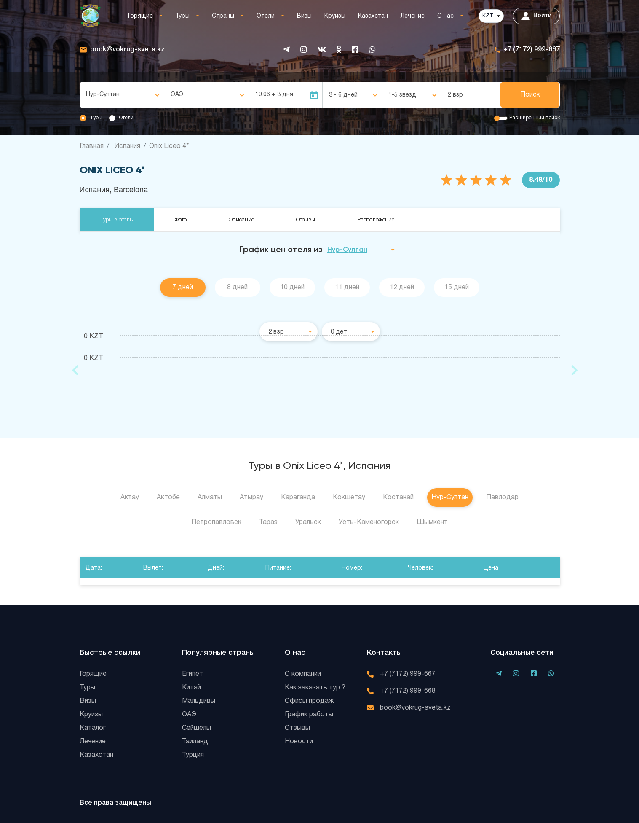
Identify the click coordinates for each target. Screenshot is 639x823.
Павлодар (502, 497)
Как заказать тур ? (315, 688)
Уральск (308, 522)
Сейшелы (196, 728)
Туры (182, 16)
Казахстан (373, 16)
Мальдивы (198, 701)
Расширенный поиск (534, 118)
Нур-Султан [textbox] (103, 94)
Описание (241, 220)
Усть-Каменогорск (369, 522)
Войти (536, 16)
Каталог (93, 728)
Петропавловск (216, 522)
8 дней (237, 287)
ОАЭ (189, 715)
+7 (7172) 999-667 (531, 50)
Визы (304, 16)
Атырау (251, 497)
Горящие (140, 16)
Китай (191, 688)
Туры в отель (117, 220)
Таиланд (195, 742)
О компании (303, 674)
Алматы (210, 497)
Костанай (398, 497)
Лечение (413, 16)
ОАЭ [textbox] (177, 94)
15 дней (456, 287)
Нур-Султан (449, 497)
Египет (192, 674)
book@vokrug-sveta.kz (127, 50)
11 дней (347, 287)
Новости (299, 742)
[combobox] (122, 95)
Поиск (530, 95)
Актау (129, 497)
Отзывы (305, 220)
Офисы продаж (309, 701)
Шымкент (432, 522)
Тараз (268, 522)
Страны (223, 16)
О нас (445, 16)
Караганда (298, 497)
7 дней (182, 287)
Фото (181, 220)
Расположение (375, 220)
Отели (266, 16)
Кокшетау (349, 497)
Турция (193, 755)
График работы (309, 715)
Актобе (168, 497)
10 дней (292, 287)
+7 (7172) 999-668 (408, 691)
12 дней (402, 287)
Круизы (334, 16)
